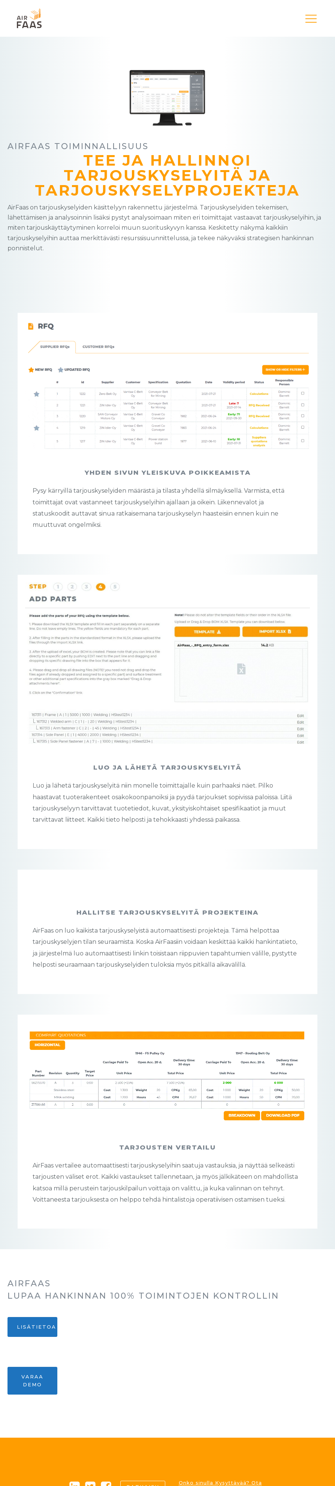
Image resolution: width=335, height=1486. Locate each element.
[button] (311, 18)
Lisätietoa (36, 1327)
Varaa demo (32, 1380)
